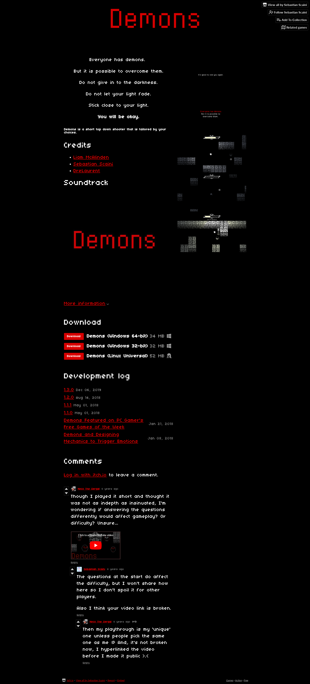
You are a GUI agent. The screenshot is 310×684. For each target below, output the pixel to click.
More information (86, 303)
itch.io (70, 680)
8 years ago (110, 489)
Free (246, 680)
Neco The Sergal (89, 489)
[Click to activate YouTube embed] (95, 545)
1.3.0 (69, 390)
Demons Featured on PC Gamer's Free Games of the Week (104, 424)
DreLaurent (86, 171)
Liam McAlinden (91, 157)
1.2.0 (69, 397)
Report (111, 680)
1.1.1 (68, 405)
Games (229, 680)
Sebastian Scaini (93, 164)
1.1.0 (68, 413)
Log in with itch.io (85, 475)
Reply (74, 562)
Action (238, 680)
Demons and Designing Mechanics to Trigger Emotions (101, 438)
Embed (121, 680)
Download (74, 336)
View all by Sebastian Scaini (90, 680)
